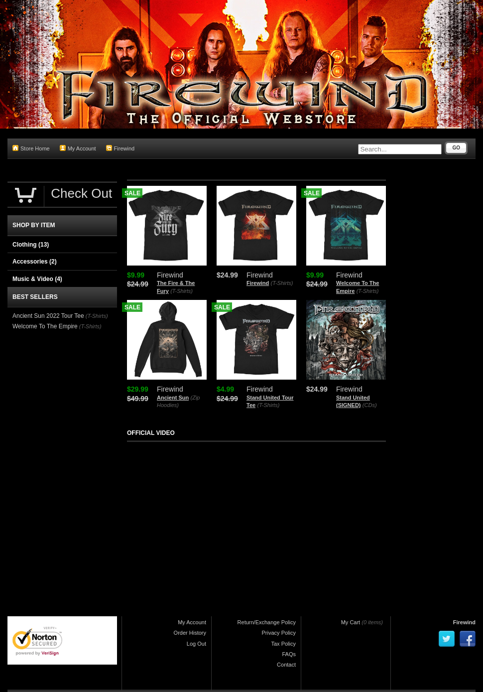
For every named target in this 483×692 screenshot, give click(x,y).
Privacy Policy (279, 633)
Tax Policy (283, 644)
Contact (286, 665)
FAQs (289, 654)
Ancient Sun (173, 398)
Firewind (120, 148)
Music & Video (37, 279)
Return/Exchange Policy (267, 622)
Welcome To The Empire (45, 326)
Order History (190, 633)
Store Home (31, 148)
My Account (78, 148)
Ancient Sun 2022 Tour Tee (48, 315)
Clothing (30, 244)
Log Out (196, 644)
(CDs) (369, 405)
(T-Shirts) (181, 291)
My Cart (351, 622)
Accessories (34, 261)
